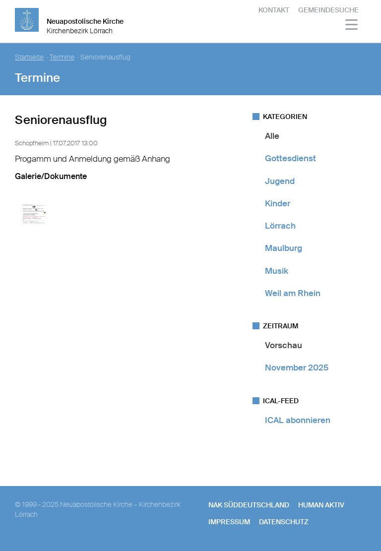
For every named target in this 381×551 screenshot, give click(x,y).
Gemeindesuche (328, 9)
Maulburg (283, 248)
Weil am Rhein (292, 293)
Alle (272, 135)
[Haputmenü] (352, 26)
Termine (62, 57)
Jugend (280, 181)
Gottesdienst (290, 158)
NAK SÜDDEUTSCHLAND (248, 504)
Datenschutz (284, 521)
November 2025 (296, 367)
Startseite (29, 57)
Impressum (229, 521)
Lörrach (280, 225)
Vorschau (283, 345)
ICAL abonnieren (297, 420)
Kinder (277, 203)
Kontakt (273, 9)
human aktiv (321, 504)
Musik (276, 270)
